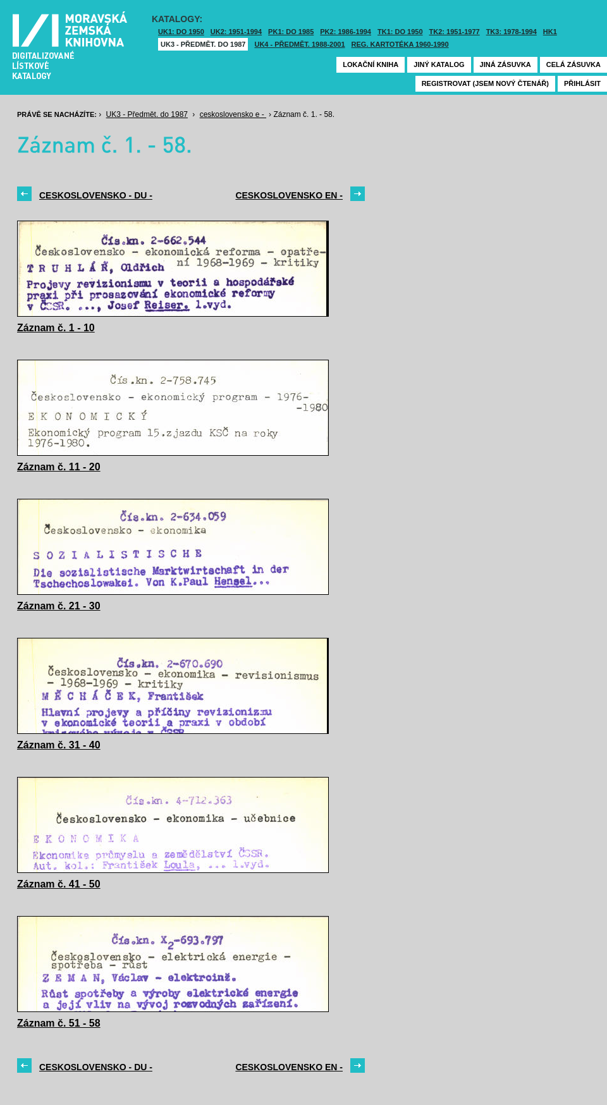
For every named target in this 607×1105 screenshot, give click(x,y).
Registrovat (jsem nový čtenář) (485, 83)
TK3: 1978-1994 (511, 31)
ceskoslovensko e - (233, 114)
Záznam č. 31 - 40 (59, 745)
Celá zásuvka (573, 64)
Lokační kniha (370, 64)
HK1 (550, 31)
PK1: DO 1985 (291, 31)
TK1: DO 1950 (400, 31)
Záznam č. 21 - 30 (59, 606)
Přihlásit (582, 83)
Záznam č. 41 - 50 (59, 884)
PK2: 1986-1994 (345, 31)
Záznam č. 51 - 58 (59, 1023)
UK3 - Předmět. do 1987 (203, 44)
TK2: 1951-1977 (454, 31)
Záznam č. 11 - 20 (59, 466)
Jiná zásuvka (505, 64)
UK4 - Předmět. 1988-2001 (299, 44)
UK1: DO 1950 (181, 31)
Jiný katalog (439, 64)
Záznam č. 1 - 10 (56, 327)
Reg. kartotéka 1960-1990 (400, 44)
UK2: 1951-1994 (236, 31)
